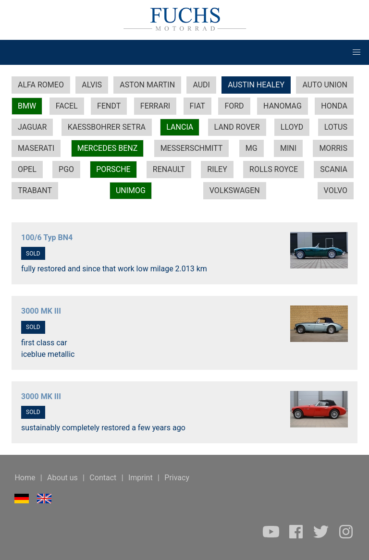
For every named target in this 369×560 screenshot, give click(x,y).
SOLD (33, 253)
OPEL (27, 169)
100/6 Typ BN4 (47, 237)
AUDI (201, 84)
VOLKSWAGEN (234, 190)
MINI (288, 148)
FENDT (109, 105)
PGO (66, 169)
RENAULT (169, 169)
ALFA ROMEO (41, 84)
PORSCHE (113, 169)
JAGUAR (32, 127)
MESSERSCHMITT (191, 148)
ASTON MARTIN (147, 84)
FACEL (67, 105)
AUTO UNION (324, 84)
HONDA (334, 105)
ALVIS (92, 84)
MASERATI (36, 148)
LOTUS (335, 127)
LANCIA (179, 127)
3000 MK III (41, 311)
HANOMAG (282, 105)
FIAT (197, 105)
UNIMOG (131, 190)
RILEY (217, 169)
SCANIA (333, 169)
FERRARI (155, 105)
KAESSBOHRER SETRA (107, 127)
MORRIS (333, 148)
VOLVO (335, 190)
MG (252, 148)
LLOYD (292, 127)
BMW (27, 105)
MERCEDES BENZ (107, 148)
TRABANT (35, 190)
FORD (234, 105)
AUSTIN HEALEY (256, 84)
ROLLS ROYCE (273, 169)
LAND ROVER (237, 127)
